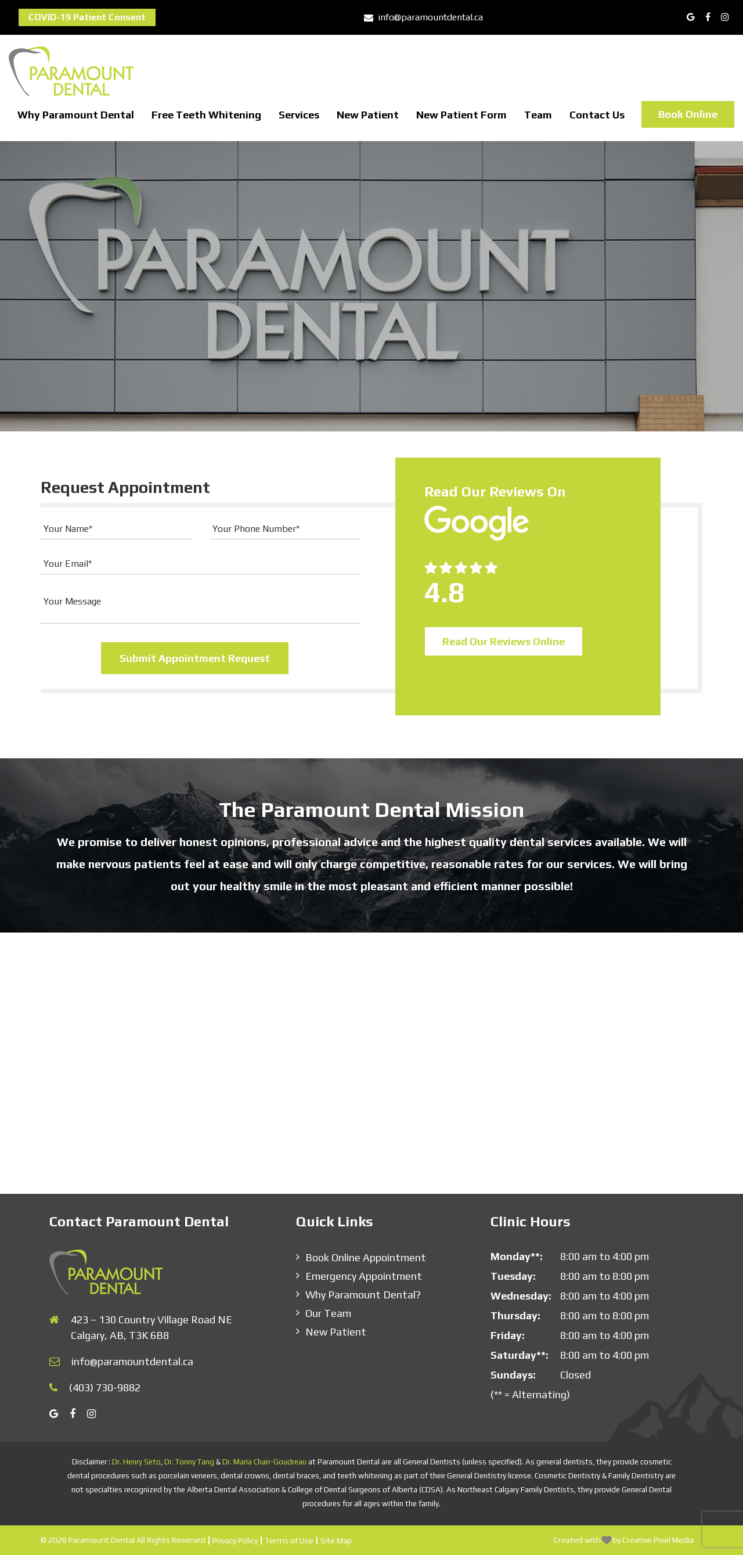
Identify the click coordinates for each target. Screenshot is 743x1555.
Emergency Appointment (363, 1276)
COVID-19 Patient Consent (87, 17)
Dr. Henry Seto (136, 1461)
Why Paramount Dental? (363, 1294)
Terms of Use (289, 1540)
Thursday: (515, 1315)
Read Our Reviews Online (503, 641)
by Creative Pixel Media (653, 1540)
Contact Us (597, 115)
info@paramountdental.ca (423, 17)
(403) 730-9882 (104, 1387)
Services (299, 115)
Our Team (328, 1313)
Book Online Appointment (365, 1257)
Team (538, 115)
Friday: (507, 1335)
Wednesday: (520, 1296)
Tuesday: (513, 1276)
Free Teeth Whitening (206, 115)
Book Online (687, 114)
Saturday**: (519, 1355)
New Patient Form (461, 115)
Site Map (336, 1540)
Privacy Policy (235, 1540)
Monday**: (516, 1256)
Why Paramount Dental (75, 115)
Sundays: (513, 1375)
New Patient (368, 115)
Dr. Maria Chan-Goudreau (264, 1461)
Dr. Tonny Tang (189, 1461)
